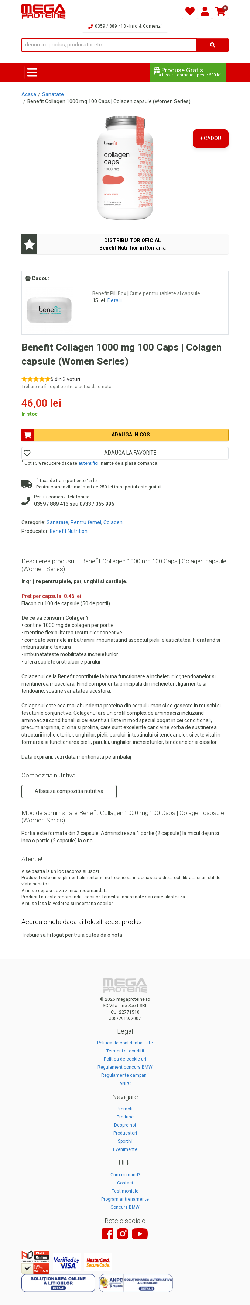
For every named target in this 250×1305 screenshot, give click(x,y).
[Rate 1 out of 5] (24, 379)
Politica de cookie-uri (125, 1059)
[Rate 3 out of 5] (36, 379)
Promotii (125, 1108)
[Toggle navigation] (32, 72)
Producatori (125, 1133)
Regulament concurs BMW (125, 1067)
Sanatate (53, 94)
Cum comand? (125, 1174)
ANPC (125, 1083)
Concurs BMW (125, 1207)
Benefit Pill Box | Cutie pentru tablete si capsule (146, 293)
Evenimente (125, 1149)
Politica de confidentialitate (125, 1042)
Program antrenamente (125, 1199)
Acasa (28, 94)
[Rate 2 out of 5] (30, 379)
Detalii (114, 300)
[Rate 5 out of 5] (48, 379)
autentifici (88, 463)
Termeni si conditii (125, 1051)
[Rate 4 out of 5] (42, 379)
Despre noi (125, 1125)
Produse (125, 1117)
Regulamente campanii (125, 1075)
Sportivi (125, 1141)
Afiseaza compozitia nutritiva (69, 791)
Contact (125, 1183)
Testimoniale (125, 1191)
